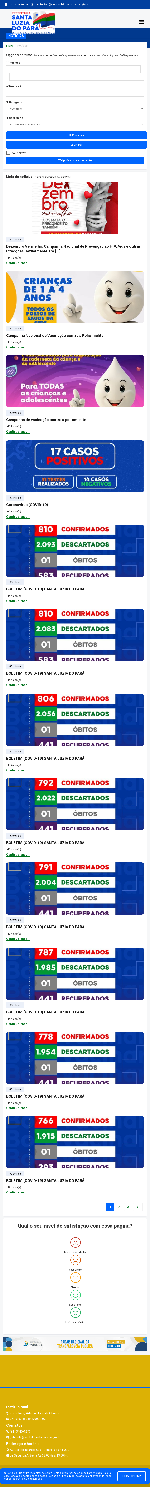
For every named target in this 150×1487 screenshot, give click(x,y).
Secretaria (14, 118)
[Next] (128, 1207)
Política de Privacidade (61, 1475)
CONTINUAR (131, 1476)
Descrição (14, 86)
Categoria (14, 102)
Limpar (76, 144)
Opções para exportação (75, 160)
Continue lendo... (18, 263)
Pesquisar (76, 135)
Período (13, 62)
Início (9, 45)
